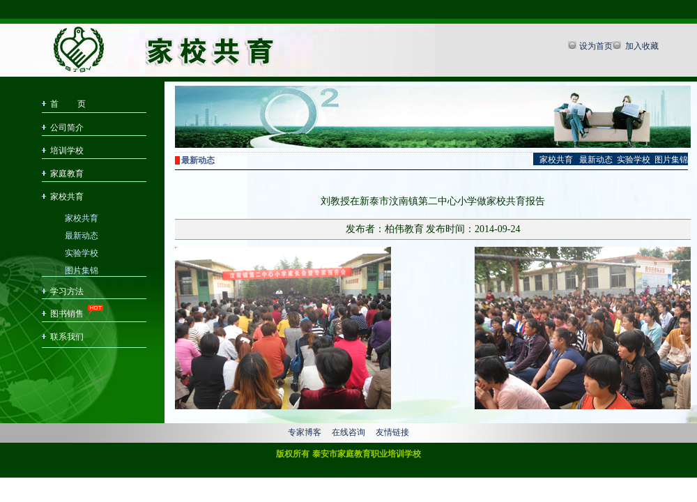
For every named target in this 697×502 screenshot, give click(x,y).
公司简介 (67, 127)
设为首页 (596, 46)
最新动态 (81, 234)
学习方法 (67, 291)
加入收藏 (641, 46)
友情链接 (392, 432)
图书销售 (67, 314)
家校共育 (67, 196)
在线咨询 (348, 432)
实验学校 (81, 252)
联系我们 (67, 337)
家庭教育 (67, 173)
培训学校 (67, 150)
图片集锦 (81, 269)
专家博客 (304, 432)
